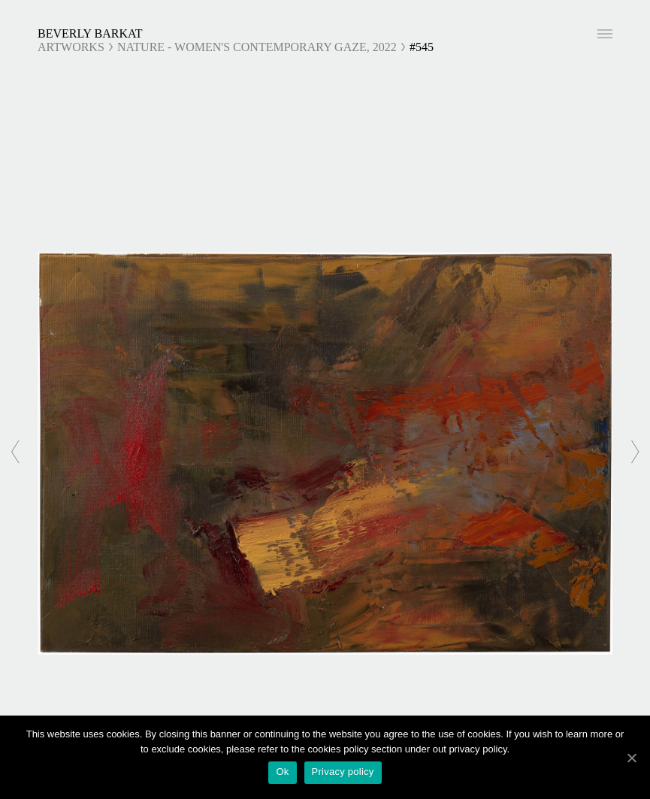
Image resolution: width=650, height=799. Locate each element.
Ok (282, 771)
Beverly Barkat (90, 33)
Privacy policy (343, 771)
